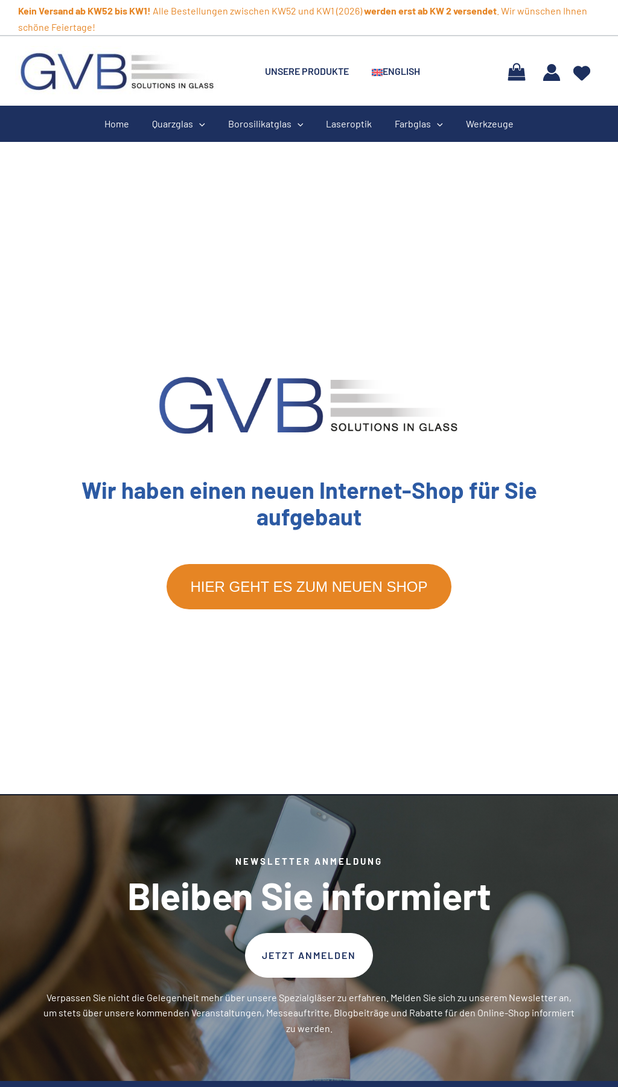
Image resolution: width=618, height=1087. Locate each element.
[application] (205, 124)
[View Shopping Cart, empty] (516, 71)
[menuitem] (390, 71)
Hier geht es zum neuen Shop (309, 587)
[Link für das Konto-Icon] (552, 72)
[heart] (581, 69)
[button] (309, 955)
